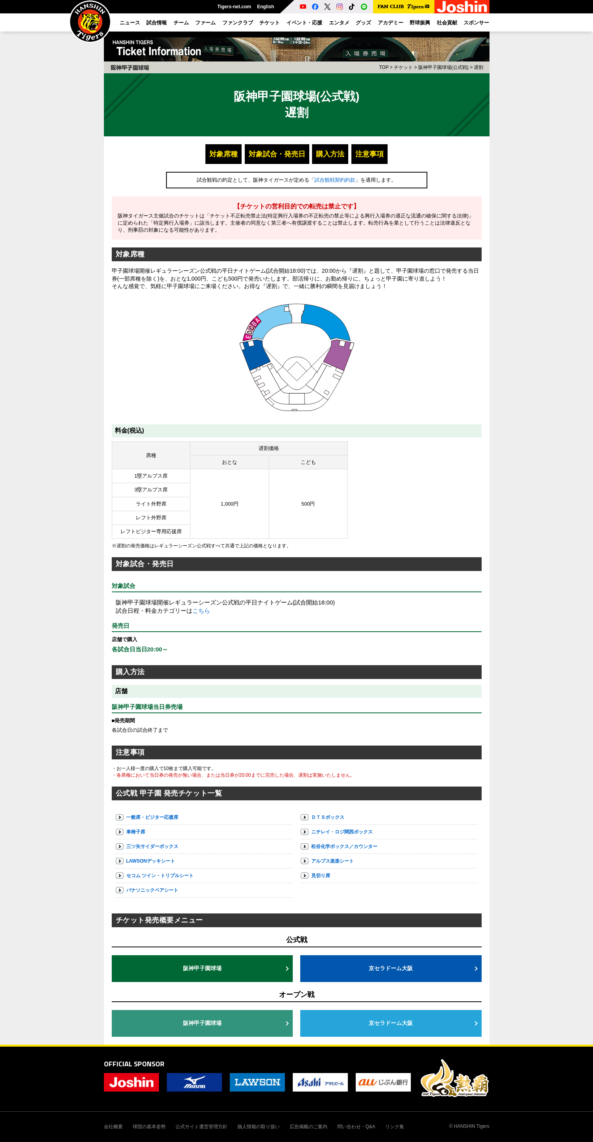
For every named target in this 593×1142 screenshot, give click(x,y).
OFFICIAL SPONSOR (134, 1063)
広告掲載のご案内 (308, 1126)
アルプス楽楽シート (332, 861)
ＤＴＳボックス (327, 817)
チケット (403, 67)
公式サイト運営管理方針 (201, 1126)
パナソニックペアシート (152, 890)
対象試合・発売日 (277, 154)
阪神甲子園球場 (202, 968)
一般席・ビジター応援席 (152, 817)
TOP (383, 67)
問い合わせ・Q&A (356, 1126)
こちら (201, 610)
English (265, 6)
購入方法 (330, 154)
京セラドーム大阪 (391, 968)
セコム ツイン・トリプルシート (160, 875)
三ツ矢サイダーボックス (152, 846)
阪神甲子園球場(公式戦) (443, 67)
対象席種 (223, 154)
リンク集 (394, 1126)
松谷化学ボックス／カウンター (344, 846)
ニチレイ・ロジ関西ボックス (342, 832)
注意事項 (369, 154)
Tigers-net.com (234, 6)
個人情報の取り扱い (258, 1126)
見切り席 (320, 875)
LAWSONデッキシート (150, 861)
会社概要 (113, 1126)
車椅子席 (135, 832)
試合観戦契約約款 (334, 180)
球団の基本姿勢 (149, 1126)
